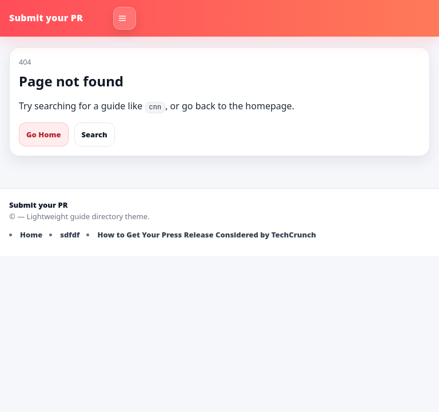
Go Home (43, 134)
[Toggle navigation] (124, 18)
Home (31, 234)
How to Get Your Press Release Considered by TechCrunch (206, 234)
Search (94, 134)
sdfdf (69, 234)
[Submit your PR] (57, 18)
